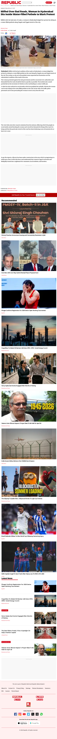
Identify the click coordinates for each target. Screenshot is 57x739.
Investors (47, 688)
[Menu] (54, 3)
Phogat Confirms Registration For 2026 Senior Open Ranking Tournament (23, 310)
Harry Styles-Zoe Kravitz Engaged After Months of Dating (18, 386)
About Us (4, 688)
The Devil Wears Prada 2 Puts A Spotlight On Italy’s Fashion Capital (15, 632)
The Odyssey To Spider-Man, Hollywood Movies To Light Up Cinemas (21, 499)
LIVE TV (48, 2)
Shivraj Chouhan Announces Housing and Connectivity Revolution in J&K (23, 235)
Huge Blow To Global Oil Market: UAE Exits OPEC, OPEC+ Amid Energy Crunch (24, 348)
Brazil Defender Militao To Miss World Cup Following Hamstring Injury (22, 536)
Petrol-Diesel (15, 691)
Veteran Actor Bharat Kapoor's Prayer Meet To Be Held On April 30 (21, 423)
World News (4, 275)
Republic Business (5, 350)
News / (2, 5)
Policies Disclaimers (37, 688)
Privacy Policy (20, 688)
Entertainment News (5, 388)
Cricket (2, 576)
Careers (7, 691)
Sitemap (28, 688)
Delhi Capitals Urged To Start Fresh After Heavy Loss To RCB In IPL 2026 (22, 574)
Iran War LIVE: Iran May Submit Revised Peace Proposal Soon (19, 273)
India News (4, 30)
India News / (7, 5)
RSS (2, 691)
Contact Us (11, 688)
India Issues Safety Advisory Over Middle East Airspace (17, 461)
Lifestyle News (4, 635)
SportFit (3, 538)
